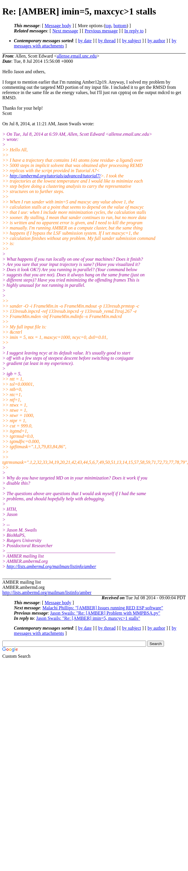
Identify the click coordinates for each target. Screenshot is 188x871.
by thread (107, 40)
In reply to (134, 30)
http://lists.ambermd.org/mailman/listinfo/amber (51, 566)
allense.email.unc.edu (77, 56)
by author (156, 40)
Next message (65, 30)
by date (85, 40)
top (108, 25)
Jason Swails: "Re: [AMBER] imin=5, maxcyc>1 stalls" (88, 618)
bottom (119, 25)
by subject (131, 40)
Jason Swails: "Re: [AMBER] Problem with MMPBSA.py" (105, 613)
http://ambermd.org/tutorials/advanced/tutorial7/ (55, 175)
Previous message (101, 30)
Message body (58, 25)
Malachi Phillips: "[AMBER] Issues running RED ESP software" (103, 607)
